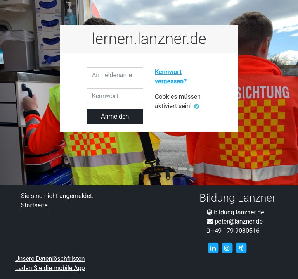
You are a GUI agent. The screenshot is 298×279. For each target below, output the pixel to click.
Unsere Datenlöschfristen (50, 258)
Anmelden (115, 116)
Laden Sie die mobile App (50, 268)
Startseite (34, 205)
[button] (198, 107)
